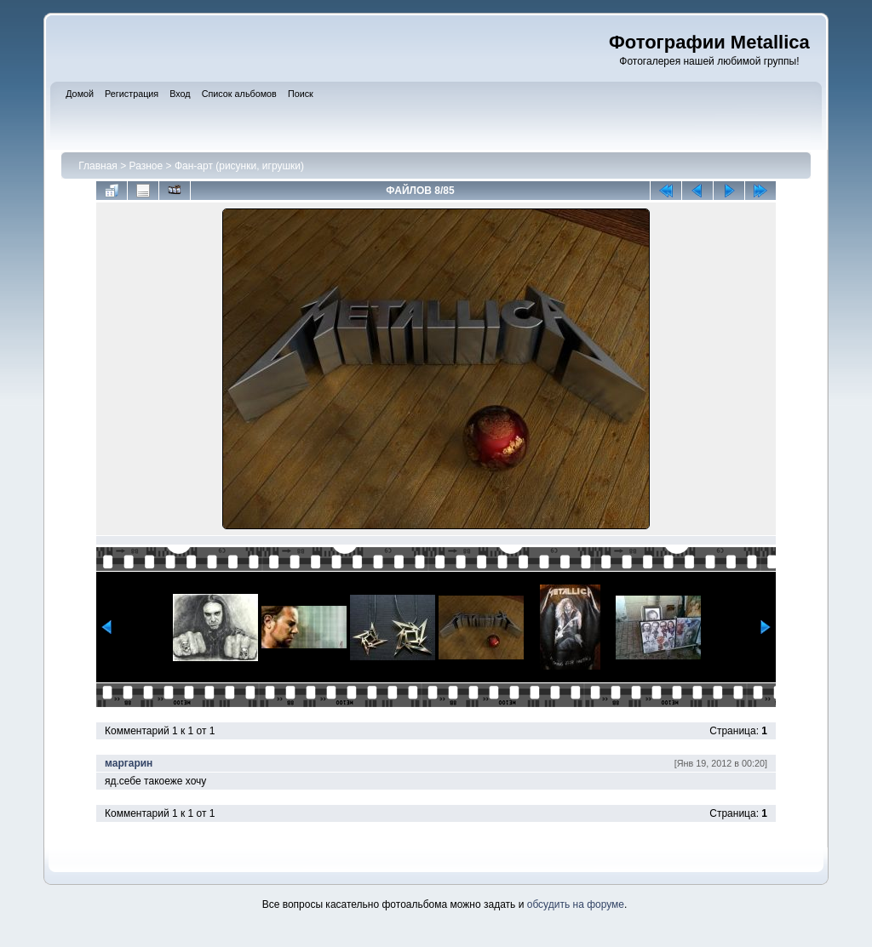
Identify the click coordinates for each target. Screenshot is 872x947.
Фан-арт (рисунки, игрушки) (239, 166)
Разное (146, 166)
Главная (98, 166)
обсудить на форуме (575, 904)
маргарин (128, 763)
